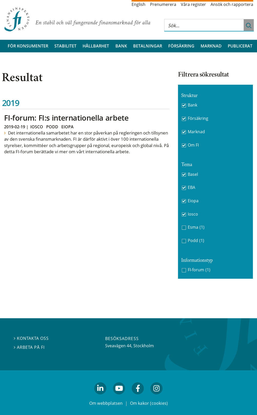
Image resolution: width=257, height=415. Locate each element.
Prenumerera (163, 4)
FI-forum (199, 270)
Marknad (211, 46)
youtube (119, 396)
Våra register (193, 4)
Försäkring (181, 46)
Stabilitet (65, 46)
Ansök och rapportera (232, 4)
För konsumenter (28, 46)
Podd (52, 127)
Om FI (193, 145)
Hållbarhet (96, 46)
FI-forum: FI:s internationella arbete (66, 118)
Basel (193, 174)
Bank (121, 46)
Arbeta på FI (29, 347)
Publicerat (240, 46)
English (138, 4)
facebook (138, 396)
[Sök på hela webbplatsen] (203, 25)
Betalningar (147, 46)
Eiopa (67, 127)
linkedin (100, 396)
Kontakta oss (31, 338)
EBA (191, 187)
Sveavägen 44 (118, 346)
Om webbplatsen (106, 403)
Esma (196, 227)
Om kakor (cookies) (149, 403)
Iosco (36, 127)
